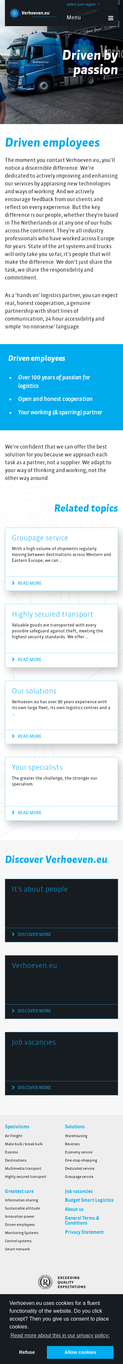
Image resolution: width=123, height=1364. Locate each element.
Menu (90, 18)
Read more (27, 583)
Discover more (31, 934)
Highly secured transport (52, 614)
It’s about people (40, 889)
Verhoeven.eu (34, 966)
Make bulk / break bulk (24, 1144)
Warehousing (76, 1136)
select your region (83, 5)
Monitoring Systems (21, 1233)
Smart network (17, 1249)
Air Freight (13, 1136)
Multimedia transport (23, 1169)
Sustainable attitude (22, 1209)
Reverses (72, 1144)
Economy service (78, 1152)
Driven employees (20, 1225)
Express (11, 1152)
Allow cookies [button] (80, 1352)
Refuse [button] (27, 1352)
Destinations (16, 1161)
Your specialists (37, 767)
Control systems (18, 1241)
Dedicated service (79, 1169)
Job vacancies (34, 1042)
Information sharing (21, 1200)
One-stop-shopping (81, 1161)
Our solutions (34, 691)
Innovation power (19, 1217)
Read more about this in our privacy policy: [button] (60, 1335)
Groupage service (40, 538)
